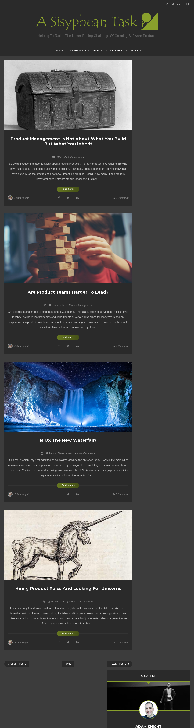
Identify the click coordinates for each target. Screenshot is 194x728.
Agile (134, 50)
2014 (147, 260)
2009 (147, 286)
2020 (147, 229)
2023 (147, 183)
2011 (147, 276)
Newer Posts (118, 664)
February (153, 207)
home (59, 50)
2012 (147, 271)
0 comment (120, 197)
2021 (147, 224)
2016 (147, 250)
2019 (147, 234)
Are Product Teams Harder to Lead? (68, 292)
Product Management (108, 50)
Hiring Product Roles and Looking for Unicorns (68, 588)
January (152, 212)
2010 (147, 281)
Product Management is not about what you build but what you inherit (68, 141)
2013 (147, 265)
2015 (147, 255)
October (152, 188)
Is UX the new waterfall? (68, 440)
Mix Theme (147, 715)
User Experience (86, 453)
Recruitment (86, 601)
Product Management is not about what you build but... (163, 194)
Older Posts (18, 664)
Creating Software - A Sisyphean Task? (91, 715)
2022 (147, 219)
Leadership (78, 50)
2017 (147, 245)
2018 (147, 239)
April (150, 202)
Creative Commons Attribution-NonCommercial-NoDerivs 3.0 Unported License (162, 518)
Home (67, 664)
